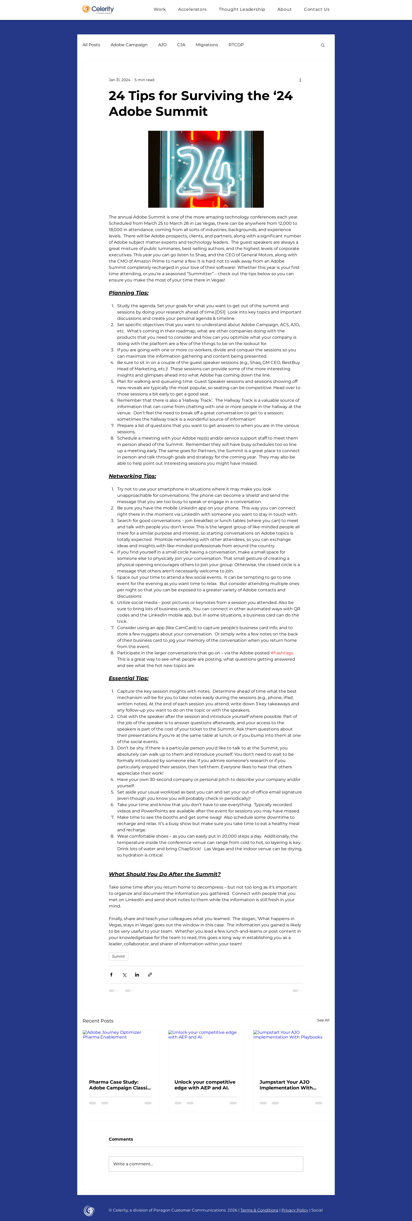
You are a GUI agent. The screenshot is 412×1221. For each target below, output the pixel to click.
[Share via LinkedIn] (137, 974)
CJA (181, 44)
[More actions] (300, 80)
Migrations (207, 44)
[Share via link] (149, 974)
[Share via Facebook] (111, 974)
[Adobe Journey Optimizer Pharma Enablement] (121, 1051)
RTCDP (236, 44)
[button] (160, 9)
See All (323, 1020)
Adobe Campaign (129, 44)
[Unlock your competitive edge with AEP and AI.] (206, 1051)
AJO (162, 44)
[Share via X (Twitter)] (124, 974)
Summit (118, 956)
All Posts (91, 44)
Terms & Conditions (259, 1210)
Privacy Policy (294, 1210)
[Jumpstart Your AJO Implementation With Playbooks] (291, 1051)
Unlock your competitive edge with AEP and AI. (204, 1085)
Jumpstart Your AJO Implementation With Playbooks (286, 1085)
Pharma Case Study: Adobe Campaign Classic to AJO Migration (119, 1085)
